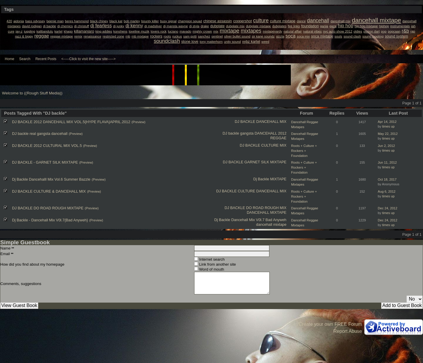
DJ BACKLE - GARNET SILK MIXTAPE (45, 162)
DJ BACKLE (245, 121)
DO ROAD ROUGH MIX (266, 208)
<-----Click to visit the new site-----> (88, 59)
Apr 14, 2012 (387, 121)
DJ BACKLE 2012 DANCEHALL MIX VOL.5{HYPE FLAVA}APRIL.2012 (71, 122)
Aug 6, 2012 (386, 191)
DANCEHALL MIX (271, 121)
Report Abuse (347, 331)
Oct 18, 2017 (387, 179)
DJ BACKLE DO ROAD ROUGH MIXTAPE (47, 208)
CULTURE (270, 145)
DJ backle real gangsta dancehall (40, 133)
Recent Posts (45, 59)
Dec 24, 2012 (387, 208)
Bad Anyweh (276, 220)
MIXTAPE (278, 162)
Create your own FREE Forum (330, 324)
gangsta (247, 133)
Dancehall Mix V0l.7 (247, 220)
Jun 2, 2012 (386, 145)
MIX (283, 145)
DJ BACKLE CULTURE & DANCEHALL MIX (49, 191)
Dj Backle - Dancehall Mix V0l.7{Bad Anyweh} (50, 220)
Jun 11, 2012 (387, 162)
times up (388, 126)
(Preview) (138, 122)
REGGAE (278, 138)
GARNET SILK (256, 162)
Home (9, 59)
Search (24, 59)
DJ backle (231, 133)
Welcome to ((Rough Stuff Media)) (32, 93)
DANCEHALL (266, 133)
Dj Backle (261, 179)
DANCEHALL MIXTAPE (266, 212)
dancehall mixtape (271, 224)
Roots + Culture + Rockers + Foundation (304, 150)
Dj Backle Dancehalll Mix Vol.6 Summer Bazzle (51, 179)
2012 (282, 133)
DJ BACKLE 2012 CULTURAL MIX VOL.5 (47, 145)
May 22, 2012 (388, 133)
